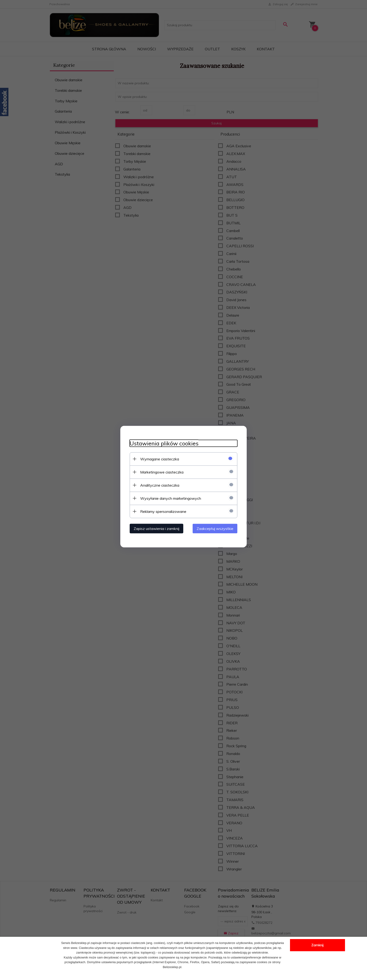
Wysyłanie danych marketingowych (170, 498)
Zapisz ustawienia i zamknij (156, 528)
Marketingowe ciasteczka (162, 472)
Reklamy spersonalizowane (163, 511)
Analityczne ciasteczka (159, 485)
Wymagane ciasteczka (159, 458)
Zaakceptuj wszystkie (215, 528)
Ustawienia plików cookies (164, 443)
